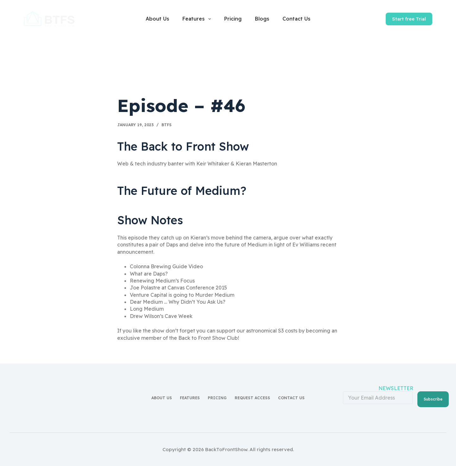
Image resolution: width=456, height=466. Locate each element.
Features (197, 19)
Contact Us (296, 19)
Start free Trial (409, 19)
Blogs (262, 19)
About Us (157, 19)
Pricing (233, 19)
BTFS (167, 124)
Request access (252, 396)
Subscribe (433, 395)
